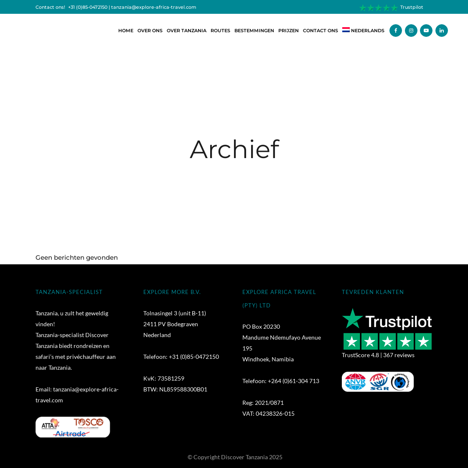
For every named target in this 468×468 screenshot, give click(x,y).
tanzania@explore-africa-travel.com (153, 7)
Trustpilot (411, 7)
